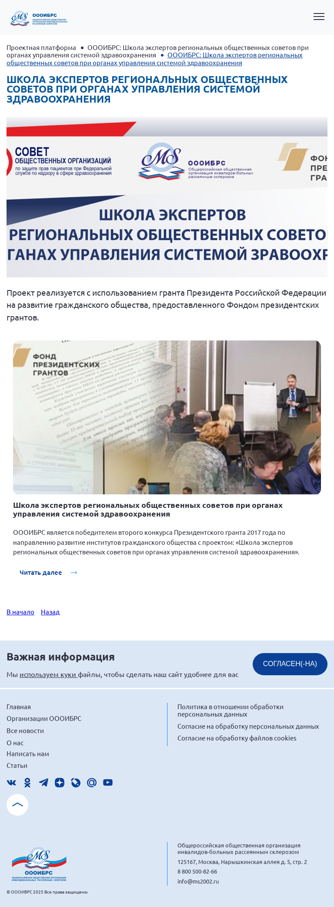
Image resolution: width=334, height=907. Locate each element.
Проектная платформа (41, 47)
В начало (20, 611)
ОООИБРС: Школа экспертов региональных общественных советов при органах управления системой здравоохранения (158, 51)
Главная (19, 706)
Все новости (25, 730)
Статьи (17, 765)
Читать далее (42, 572)
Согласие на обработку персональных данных (248, 726)
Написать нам (28, 753)
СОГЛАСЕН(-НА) (290, 663)
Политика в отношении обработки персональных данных (230, 710)
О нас (15, 742)
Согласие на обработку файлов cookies (237, 737)
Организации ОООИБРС (44, 718)
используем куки (49, 674)
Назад (50, 611)
